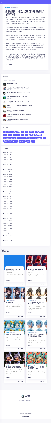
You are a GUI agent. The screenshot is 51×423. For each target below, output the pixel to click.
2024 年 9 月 (7, 174)
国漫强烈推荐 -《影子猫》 (13, 83)
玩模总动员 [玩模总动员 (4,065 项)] (10, 141)
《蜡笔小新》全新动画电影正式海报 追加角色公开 (18, 88)
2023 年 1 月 (7, 196)
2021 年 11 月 (7, 223)
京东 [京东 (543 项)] (10, 135)
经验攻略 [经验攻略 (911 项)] (22, 141)
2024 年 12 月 (7, 167)
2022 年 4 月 (7, 211)
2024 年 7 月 (7, 179)
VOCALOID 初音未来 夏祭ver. (14, 335)
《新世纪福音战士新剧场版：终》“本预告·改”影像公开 (19, 114)
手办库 (29, 268)
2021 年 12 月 (7, 221)
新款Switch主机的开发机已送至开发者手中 (16, 110)
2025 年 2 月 (7, 162)
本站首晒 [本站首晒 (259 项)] (18, 138)
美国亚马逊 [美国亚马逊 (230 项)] (28, 141)
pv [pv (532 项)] (22, 131)
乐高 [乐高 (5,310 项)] (39, 132)
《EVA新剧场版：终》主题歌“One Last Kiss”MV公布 (18, 101)
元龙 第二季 (9, 65)
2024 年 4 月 (7, 186)
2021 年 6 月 (7, 235)
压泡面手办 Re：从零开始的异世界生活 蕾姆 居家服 (36, 335)
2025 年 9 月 (7, 152)
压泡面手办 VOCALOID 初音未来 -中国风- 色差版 (36, 367)
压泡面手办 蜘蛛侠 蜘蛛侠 (35, 270)
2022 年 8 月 (7, 201)
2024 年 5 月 (7, 184)
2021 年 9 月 (7, 228)
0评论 (19, 284)
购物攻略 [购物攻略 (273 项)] (33, 141)
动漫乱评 (7, 7)
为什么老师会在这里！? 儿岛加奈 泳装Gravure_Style (36, 303)
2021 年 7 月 (6, 233)
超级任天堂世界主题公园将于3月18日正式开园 (17, 96)
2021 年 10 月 (7, 225)
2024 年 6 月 (7, 181)
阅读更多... (8, 280)
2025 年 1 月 (7, 164)
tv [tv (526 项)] (26, 131)
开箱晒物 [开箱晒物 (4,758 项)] (35, 135)
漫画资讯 (8, 268)
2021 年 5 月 (7, 238)
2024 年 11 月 (7, 169)
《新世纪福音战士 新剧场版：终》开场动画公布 (17, 119)
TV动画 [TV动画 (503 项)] (31, 131)
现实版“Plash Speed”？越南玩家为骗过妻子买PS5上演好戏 (19, 105)
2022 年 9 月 (7, 199)
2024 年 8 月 (7, 177)
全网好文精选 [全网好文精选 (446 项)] (16, 135)
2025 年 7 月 (7, 157)
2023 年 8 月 (7, 194)
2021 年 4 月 (7, 240)
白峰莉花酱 (9, 302)
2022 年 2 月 (7, 216)
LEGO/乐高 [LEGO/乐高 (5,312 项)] (13, 132)
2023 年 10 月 (7, 189)
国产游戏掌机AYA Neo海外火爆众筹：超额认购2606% (18, 92)
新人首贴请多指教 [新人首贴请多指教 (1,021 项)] (9, 138)
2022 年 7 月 (7, 203)
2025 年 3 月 (7, 159)
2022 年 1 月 (7, 218)
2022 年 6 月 (7, 206)
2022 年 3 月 (7, 213)
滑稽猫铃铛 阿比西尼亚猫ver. (14, 367)
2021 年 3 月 (7, 243)
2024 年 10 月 (7, 172)
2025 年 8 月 (7, 154)
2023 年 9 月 (7, 191)
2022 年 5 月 (7, 208)
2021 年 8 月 (7, 230)
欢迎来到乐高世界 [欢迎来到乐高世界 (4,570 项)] (31, 138)
